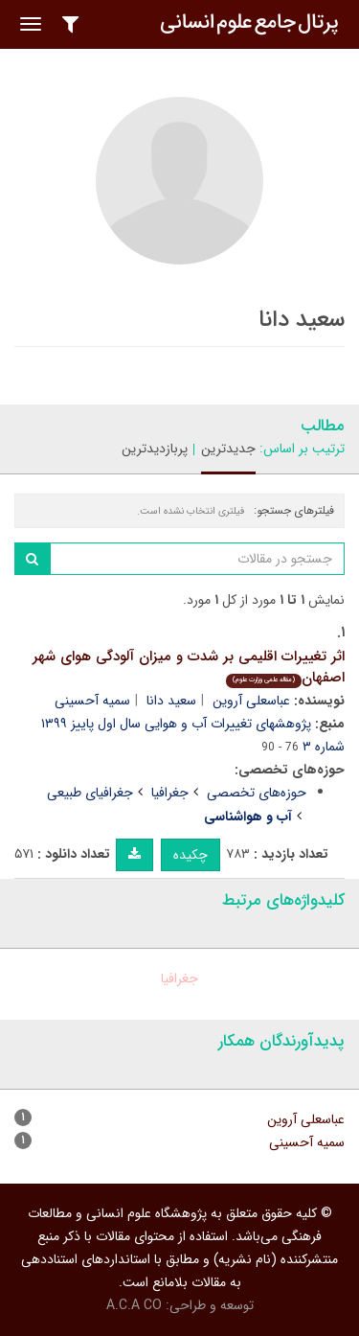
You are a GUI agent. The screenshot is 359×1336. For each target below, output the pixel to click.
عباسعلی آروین (251, 700)
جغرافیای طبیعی (90, 792)
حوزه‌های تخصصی (256, 792)
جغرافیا (170, 792)
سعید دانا (171, 700)
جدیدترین (228, 448)
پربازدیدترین (155, 448)
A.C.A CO (134, 1305)
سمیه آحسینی (92, 700)
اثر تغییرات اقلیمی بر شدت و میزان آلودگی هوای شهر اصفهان (189, 667)
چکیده (190, 854)
